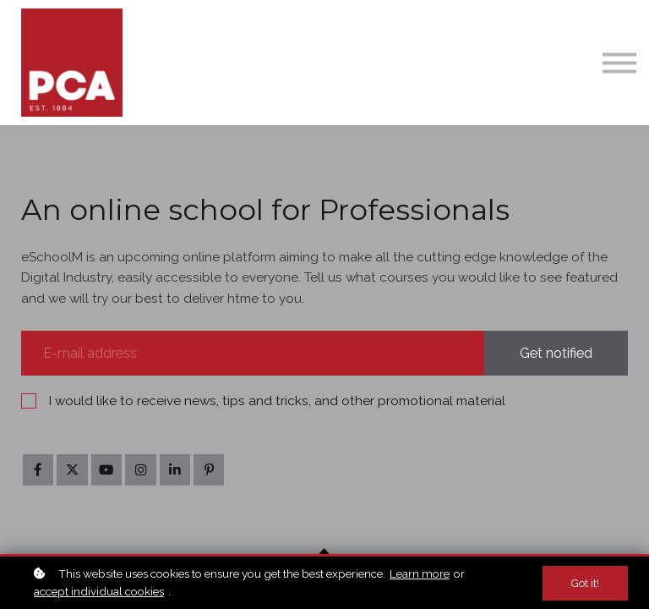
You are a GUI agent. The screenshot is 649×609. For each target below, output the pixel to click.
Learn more (420, 573)
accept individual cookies (99, 591)
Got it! (585, 583)
